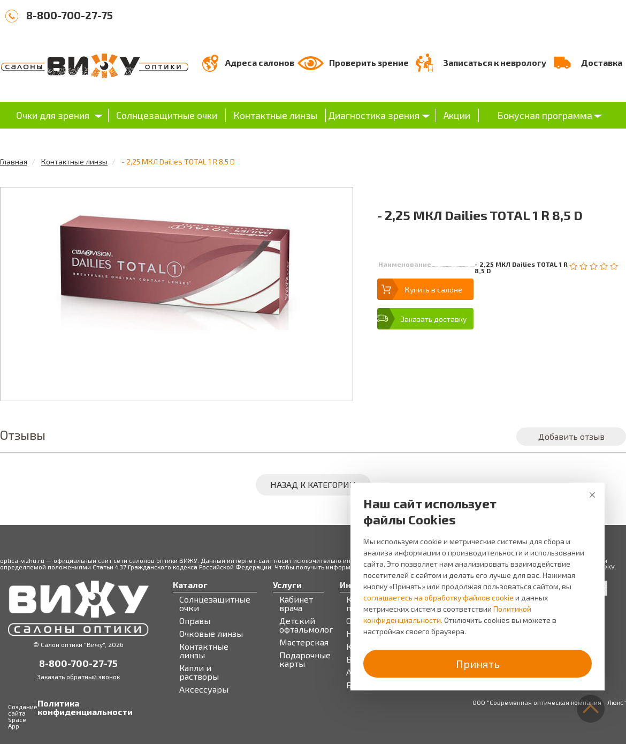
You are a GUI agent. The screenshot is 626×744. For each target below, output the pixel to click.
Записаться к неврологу (494, 62)
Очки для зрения (52, 115)
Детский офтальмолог (306, 625)
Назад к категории (313, 484)
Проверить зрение (369, 62)
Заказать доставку (433, 319)
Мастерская (304, 642)
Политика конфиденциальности (48, 707)
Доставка (601, 62)
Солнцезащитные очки (166, 115)
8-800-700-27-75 (69, 15)
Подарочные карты (305, 659)
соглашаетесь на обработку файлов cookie (438, 597)
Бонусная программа (544, 115)
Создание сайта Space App (22, 716)
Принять (478, 663)
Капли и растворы (199, 672)
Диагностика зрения (373, 115)
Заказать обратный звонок (78, 676)
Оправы (194, 621)
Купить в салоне (433, 289)
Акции (457, 115)
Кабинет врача (296, 603)
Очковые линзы (211, 633)
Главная (13, 161)
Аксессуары (203, 689)
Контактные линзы (275, 115)
